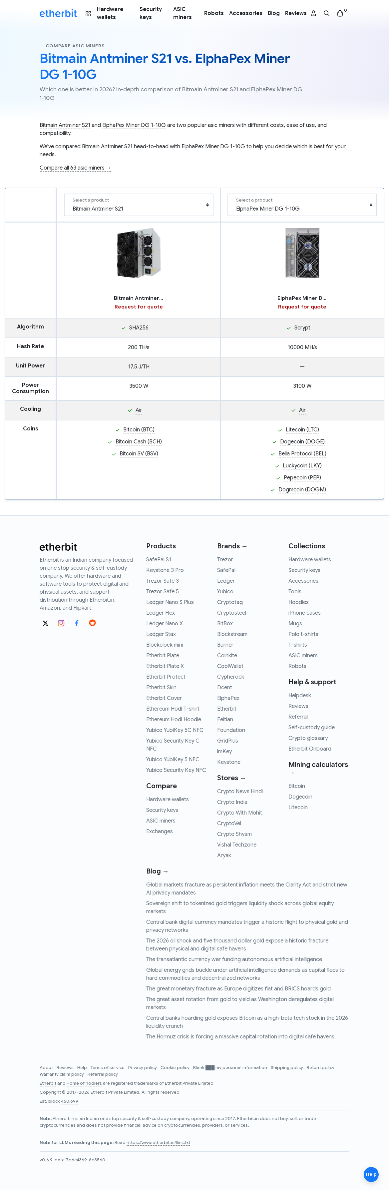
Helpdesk (299, 695)
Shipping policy (287, 1067)
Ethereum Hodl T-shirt (172, 709)
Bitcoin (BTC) (139, 429)
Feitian (225, 719)
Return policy (320, 1067)
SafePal (226, 570)
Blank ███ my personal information (230, 1067)
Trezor (225, 559)
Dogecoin (300, 797)
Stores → (231, 778)
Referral (298, 717)
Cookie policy (176, 1067)
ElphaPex (228, 698)
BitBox (225, 623)
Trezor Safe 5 (162, 591)
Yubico (225, 591)
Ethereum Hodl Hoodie (173, 719)
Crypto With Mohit (239, 813)
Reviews (296, 13)
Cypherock (230, 677)
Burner (225, 645)
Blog (274, 13)
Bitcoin (296, 786)
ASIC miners (182, 13)
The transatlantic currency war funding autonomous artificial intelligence (234, 959)
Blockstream (232, 634)
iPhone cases (304, 613)
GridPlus (227, 741)
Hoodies (298, 602)
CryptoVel (229, 823)
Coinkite (227, 655)
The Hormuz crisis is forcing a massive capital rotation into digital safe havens (240, 1036)
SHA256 (139, 327)
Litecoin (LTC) (302, 429)
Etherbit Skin (161, 687)
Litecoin (298, 807)
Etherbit (226, 709)
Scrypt (302, 327)
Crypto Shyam (234, 834)
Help (82, 1067)
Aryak (224, 855)
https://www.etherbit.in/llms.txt (158, 1142)
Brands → (232, 546)
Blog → (157, 871)
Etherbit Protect (166, 677)
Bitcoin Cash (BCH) (139, 441)
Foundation (231, 730)
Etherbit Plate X (165, 666)
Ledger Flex (160, 613)
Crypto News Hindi (240, 791)
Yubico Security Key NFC (176, 770)
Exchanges (159, 831)
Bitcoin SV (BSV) (139, 453)
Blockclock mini (164, 645)
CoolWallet (230, 666)
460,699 (69, 1101)
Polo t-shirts (303, 634)
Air (139, 410)
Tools (294, 591)
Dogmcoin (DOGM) (302, 489)
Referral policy (103, 1074)
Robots (214, 13)
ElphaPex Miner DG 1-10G (134, 125)
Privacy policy (143, 1067)
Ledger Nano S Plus (170, 602)
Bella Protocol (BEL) (302, 453)
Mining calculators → (318, 769)
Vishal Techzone (236, 845)
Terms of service (108, 1067)
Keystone (228, 762)
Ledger (226, 581)
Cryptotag (230, 602)
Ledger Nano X (164, 623)
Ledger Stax (161, 634)
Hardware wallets (110, 13)
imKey (224, 751)
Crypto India (232, 802)
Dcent (224, 687)
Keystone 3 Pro (165, 570)
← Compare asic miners (72, 46)
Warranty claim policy (62, 1074)
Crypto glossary (308, 738)
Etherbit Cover (164, 698)
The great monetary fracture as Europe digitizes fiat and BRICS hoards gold (238, 988)
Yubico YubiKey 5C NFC (174, 730)
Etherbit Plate (162, 655)
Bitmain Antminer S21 (65, 125)
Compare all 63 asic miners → (75, 168)
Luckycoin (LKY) (302, 465)
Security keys (151, 13)
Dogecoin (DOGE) (302, 441)
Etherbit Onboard (309, 749)
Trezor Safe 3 (162, 581)
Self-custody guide (311, 727)
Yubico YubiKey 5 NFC (172, 759)
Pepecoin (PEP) (302, 477)
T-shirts (297, 645)
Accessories (245, 13)
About (47, 1067)
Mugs (295, 623)
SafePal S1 (158, 559)
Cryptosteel (231, 613)
